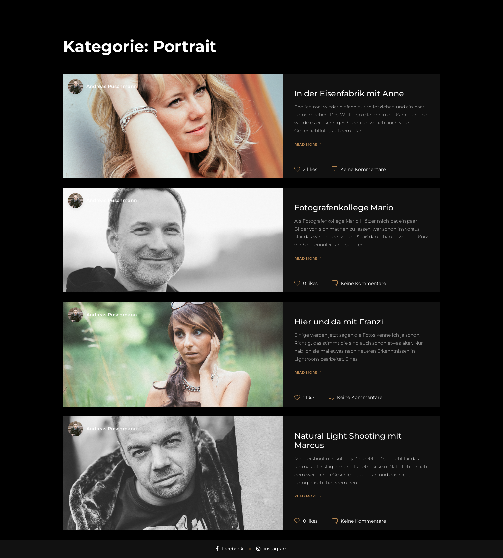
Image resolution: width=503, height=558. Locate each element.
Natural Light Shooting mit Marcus (348, 440)
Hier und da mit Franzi (338, 321)
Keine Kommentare (363, 169)
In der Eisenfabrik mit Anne (349, 93)
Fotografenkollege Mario (343, 207)
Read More (305, 145)
